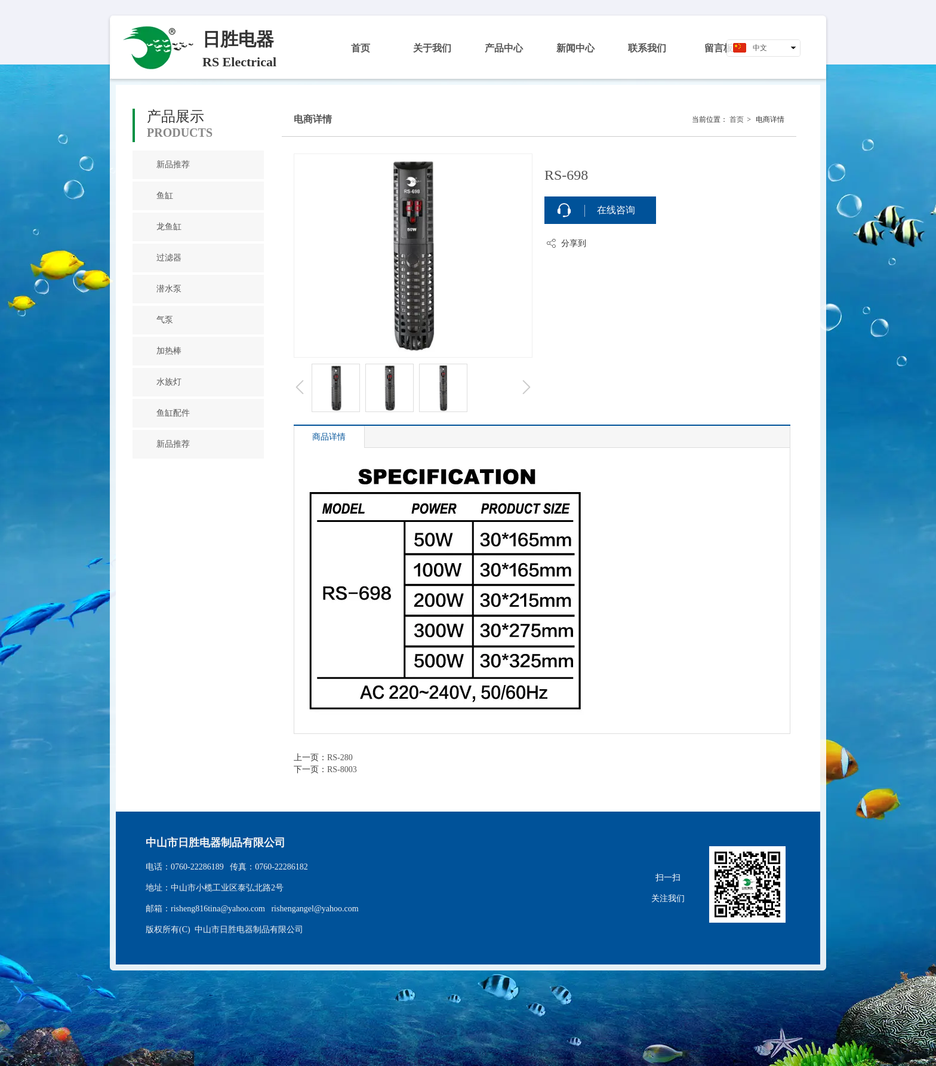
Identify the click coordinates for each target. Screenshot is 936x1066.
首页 (736, 119)
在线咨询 (616, 210)
